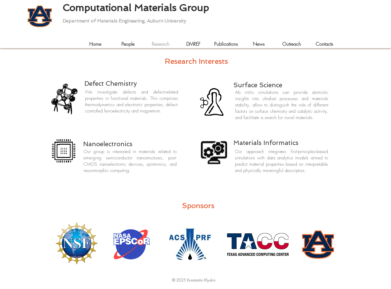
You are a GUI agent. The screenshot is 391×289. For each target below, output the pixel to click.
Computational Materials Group (135, 13)
